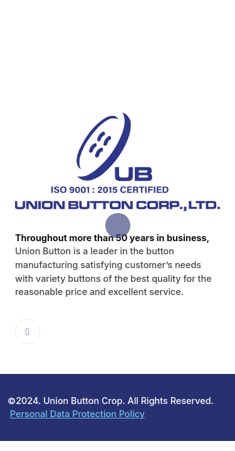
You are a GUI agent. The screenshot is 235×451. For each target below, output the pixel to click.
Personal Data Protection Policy (77, 413)
